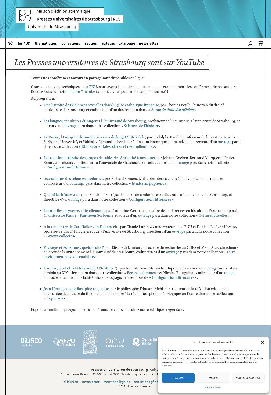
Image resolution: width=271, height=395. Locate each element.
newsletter (148, 43)
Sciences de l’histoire (141, 126)
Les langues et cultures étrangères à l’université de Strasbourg (95, 121)
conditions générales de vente (157, 382)
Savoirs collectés (60, 236)
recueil (229, 273)
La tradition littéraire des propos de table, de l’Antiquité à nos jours (99, 158)
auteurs (108, 43)
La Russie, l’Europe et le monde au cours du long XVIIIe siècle (94, 137)
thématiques (46, 43)
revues (91, 43)
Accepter (178, 377)
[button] (262, 342)
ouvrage (70, 126)
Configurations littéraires (67, 167)
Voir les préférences (248, 377)
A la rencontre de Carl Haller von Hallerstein (81, 227)
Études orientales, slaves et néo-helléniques (118, 147)
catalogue (127, 43)
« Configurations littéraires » (150, 199)
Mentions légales (213, 387)
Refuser (213, 377)
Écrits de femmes (141, 273)
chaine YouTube (81, 92)
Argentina (54, 298)
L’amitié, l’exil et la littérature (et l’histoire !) (80, 268)
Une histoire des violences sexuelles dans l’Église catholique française (101, 105)
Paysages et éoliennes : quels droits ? (74, 248)
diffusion (71, 382)
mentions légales (116, 382)
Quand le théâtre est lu (63, 195)
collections (71, 43)
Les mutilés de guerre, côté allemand (74, 211)
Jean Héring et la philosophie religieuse (76, 289)
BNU (93, 87)
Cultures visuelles (213, 215)
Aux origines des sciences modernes (73, 179)
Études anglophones (149, 183)
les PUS (24, 43)
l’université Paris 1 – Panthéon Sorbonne (79, 215)
